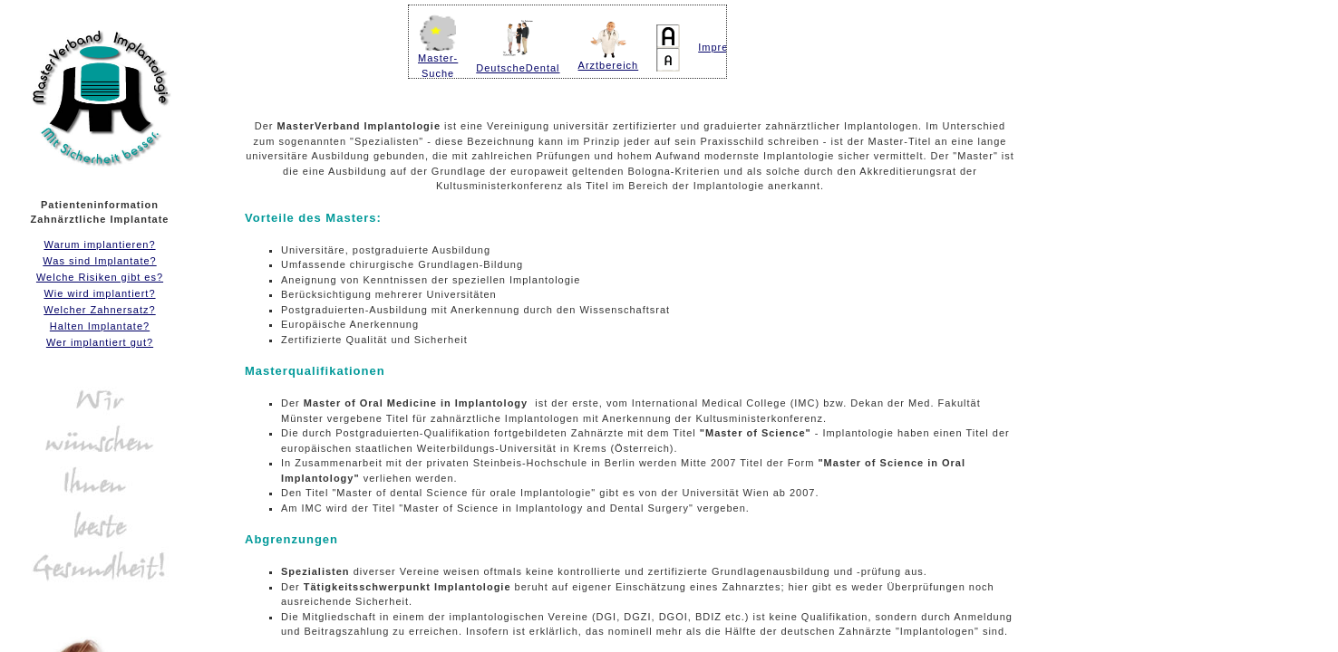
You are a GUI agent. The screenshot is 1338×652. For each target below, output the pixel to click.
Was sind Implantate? (99, 260)
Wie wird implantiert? (99, 293)
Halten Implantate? (100, 326)
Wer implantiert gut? (99, 342)
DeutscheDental (517, 67)
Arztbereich (608, 60)
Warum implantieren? (99, 244)
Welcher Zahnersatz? (99, 309)
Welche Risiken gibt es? (99, 277)
